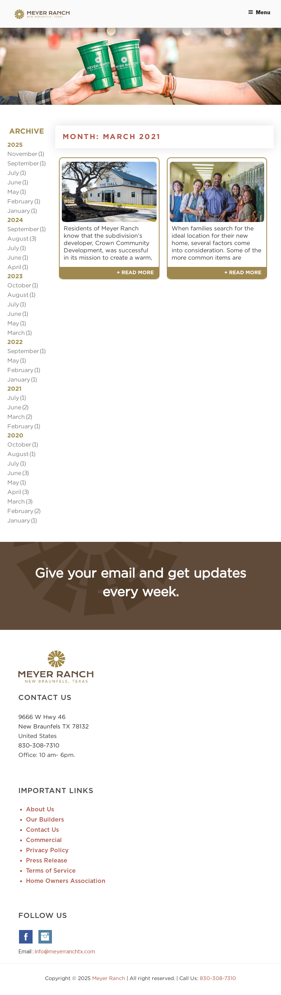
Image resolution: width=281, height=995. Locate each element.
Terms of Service (51, 871)
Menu (259, 12)
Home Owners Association (65, 881)
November (22, 153)
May (13, 191)
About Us (40, 809)
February (20, 201)
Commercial (44, 840)
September (23, 163)
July (13, 172)
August (18, 238)
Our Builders (45, 820)
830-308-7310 (38, 745)
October (19, 285)
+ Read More (135, 273)
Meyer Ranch (109, 978)
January (18, 210)
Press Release (46, 861)
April (14, 267)
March (16, 332)
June (14, 182)
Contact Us (42, 830)
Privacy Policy (47, 850)
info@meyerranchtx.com (65, 951)
